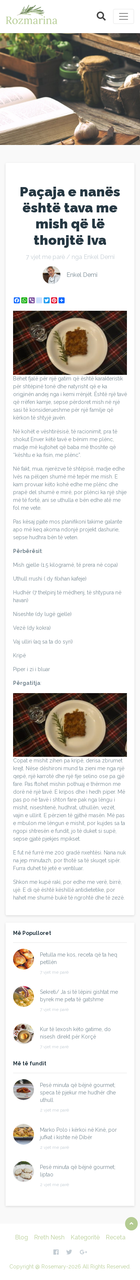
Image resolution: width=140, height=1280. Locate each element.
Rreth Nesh (49, 1237)
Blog (21, 1237)
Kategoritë (85, 1237)
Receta (115, 1237)
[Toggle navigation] (123, 16)
